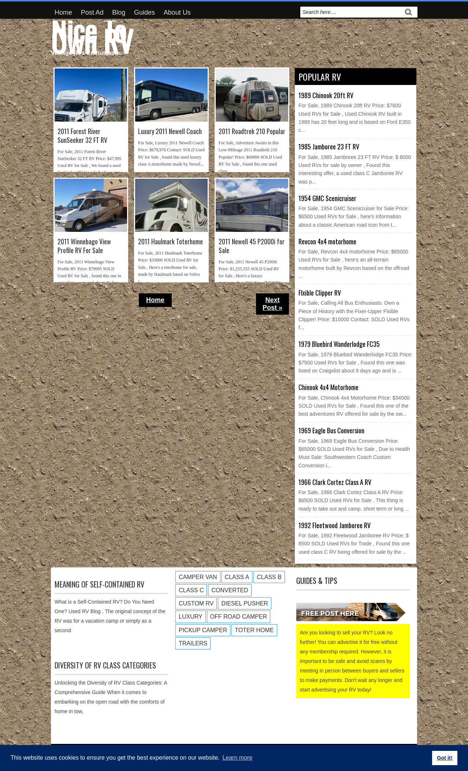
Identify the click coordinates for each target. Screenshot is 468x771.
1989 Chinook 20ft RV (325, 95)
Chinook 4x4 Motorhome (328, 387)
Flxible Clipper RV (319, 292)
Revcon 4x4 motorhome (327, 241)
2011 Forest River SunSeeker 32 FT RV (82, 135)
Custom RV (196, 603)
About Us (177, 12)
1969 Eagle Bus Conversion (331, 430)
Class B (269, 577)
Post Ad (92, 12)
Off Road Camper (238, 617)
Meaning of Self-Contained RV (99, 584)
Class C (191, 590)
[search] (350, 12)
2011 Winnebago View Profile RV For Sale (84, 246)
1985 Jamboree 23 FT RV (328, 146)
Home (63, 12)
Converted (229, 590)
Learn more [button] (237, 758)
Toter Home (254, 630)
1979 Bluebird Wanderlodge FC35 (339, 344)
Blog (118, 12)
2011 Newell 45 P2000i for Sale (252, 246)
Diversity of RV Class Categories (105, 665)
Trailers (193, 643)
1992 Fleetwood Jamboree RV (334, 525)
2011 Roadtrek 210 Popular (252, 131)
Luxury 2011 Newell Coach (170, 131)
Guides (144, 12)
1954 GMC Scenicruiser (327, 198)
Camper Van (198, 577)
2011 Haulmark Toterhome (170, 241)
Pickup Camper (203, 630)
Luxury (191, 617)
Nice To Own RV (92, 35)
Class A (237, 577)
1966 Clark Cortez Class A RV (334, 482)
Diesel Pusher (244, 603)
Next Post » (272, 303)
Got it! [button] (444, 758)
